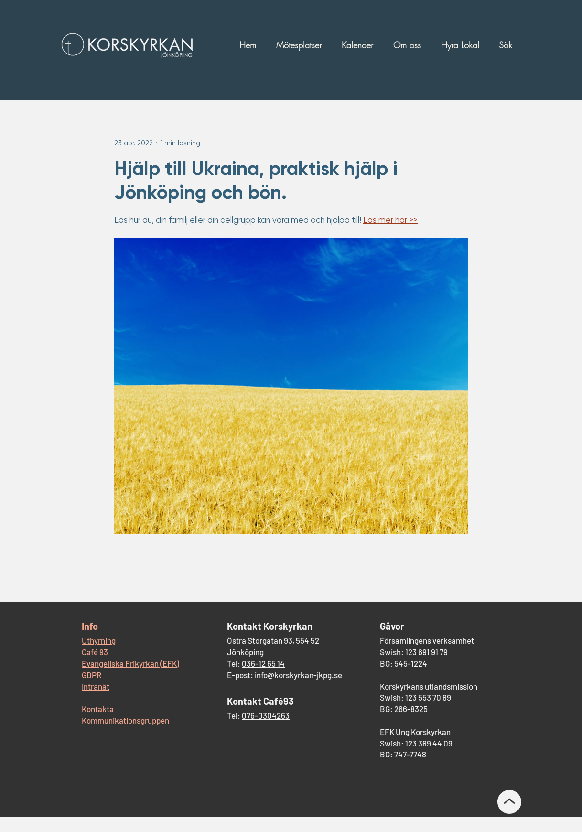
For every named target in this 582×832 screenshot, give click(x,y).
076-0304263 (266, 715)
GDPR (91, 675)
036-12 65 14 (263, 663)
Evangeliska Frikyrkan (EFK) (130, 663)
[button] (301, 45)
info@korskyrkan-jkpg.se (298, 675)
